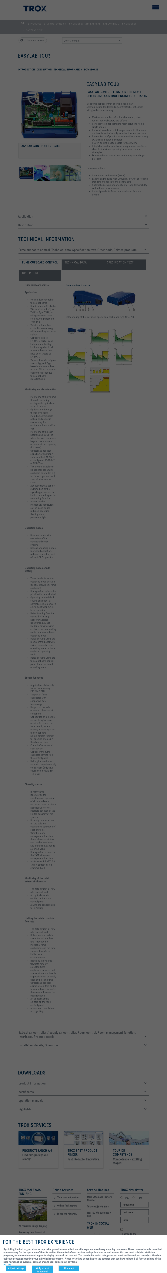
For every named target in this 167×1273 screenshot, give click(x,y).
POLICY (7, 1265)
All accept (69, 1268)
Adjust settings (16, 1268)
